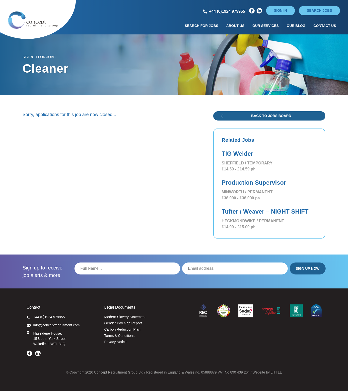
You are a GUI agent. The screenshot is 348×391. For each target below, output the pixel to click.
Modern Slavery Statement (125, 317)
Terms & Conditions (119, 336)
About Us (235, 26)
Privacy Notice (115, 342)
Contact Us (324, 26)
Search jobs (319, 10)
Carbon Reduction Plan (122, 329)
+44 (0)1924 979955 (46, 317)
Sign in (280, 10)
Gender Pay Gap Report (123, 323)
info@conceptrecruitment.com (53, 325)
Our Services (265, 26)
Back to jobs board (271, 116)
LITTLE (276, 372)
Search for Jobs (201, 26)
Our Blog (296, 26)
